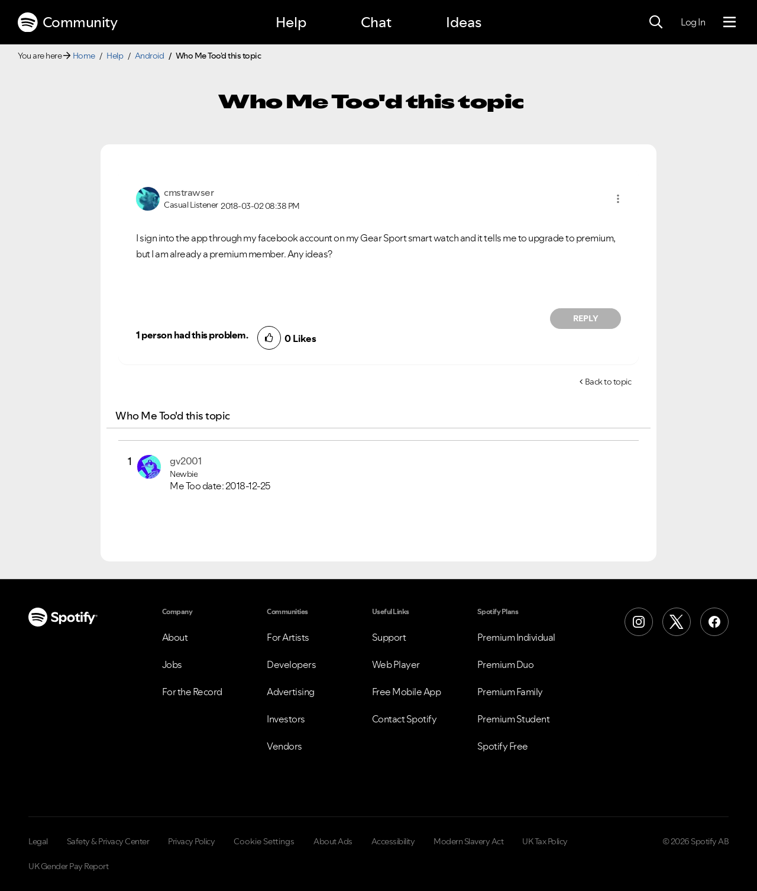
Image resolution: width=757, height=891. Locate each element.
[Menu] (729, 22)
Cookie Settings (264, 841)
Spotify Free (502, 746)
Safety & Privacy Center (108, 841)
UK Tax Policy (545, 841)
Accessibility (393, 841)
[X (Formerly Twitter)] (676, 622)
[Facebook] (714, 622)
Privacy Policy (191, 841)
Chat (376, 22)
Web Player (396, 664)
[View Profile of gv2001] (185, 460)
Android (149, 56)
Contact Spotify (404, 718)
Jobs (172, 664)
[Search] (656, 22)
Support (389, 637)
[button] (618, 199)
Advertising (291, 691)
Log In (693, 21)
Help (291, 22)
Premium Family (510, 691)
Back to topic (608, 382)
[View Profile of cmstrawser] (188, 192)
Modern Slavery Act (468, 841)
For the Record (192, 691)
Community (67, 22)
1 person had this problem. (192, 334)
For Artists (288, 637)
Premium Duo (505, 664)
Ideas (463, 22)
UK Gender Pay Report (68, 866)
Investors (286, 718)
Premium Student (513, 718)
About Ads (332, 841)
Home (84, 56)
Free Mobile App (406, 691)
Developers (291, 664)
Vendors (284, 746)
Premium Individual (516, 637)
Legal (38, 841)
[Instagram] (639, 622)
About (175, 637)
